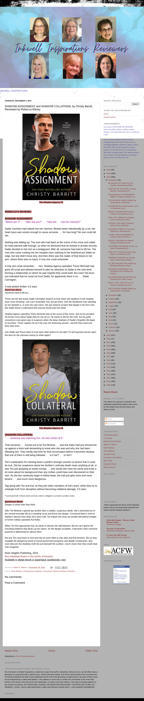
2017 (108, 356)
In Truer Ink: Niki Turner (116, 535)
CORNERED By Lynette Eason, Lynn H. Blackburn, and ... (123, 207)
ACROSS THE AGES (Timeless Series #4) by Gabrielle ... (121, 224)
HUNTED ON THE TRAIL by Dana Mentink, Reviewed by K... (122, 190)
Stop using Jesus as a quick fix (118, 537)
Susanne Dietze (110, 464)
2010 (108, 381)
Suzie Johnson (110, 467)
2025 (108, 173)
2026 (108, 170)
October (112, 299)
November (113, 295)
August (112, 306)
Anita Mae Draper (111, 435)
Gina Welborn (109, 451)
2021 (108, 342)
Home (51, 650)
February (112, 327)
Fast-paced (47, 571)
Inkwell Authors (110, 117)
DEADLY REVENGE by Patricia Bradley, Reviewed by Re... (121, 242)
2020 (108, 346)
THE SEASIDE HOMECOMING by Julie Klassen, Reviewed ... (122, 201)
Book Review (16, 571)
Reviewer (71, 571)
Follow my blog (121, 582)
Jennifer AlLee (109, 454)
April (111, 320)
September (113, 302)
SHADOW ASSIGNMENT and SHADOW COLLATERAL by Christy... (120, 271)
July (110, 309)
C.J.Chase (108, 438)
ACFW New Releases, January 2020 (120, 531)
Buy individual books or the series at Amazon (29, 556)
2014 (108, 367)
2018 (108, 353)
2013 (108, 371)
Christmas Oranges (113, 524)
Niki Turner (108, 461)
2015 (108, 364)
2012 (108, 374)
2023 (108, 335)
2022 (108, 339)
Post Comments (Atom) (25, 656)
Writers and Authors (120, 577)
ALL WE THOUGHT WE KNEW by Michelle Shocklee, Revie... (122, 264)
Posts (108, 419)
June (111, 313)
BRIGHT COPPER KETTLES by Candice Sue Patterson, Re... (121, 213)
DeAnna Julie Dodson (112, 441)
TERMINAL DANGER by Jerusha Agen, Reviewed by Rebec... (121, 259)
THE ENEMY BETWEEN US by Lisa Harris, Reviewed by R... (123, 247)
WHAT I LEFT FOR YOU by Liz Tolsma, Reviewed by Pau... (120, 284)
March (111, 324)
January (112, 331)
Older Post (92, 650)
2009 (108, 385)
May (111, 317)
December (113, 180)
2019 (108, 349)
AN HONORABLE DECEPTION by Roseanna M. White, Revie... (122, 278)
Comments (110, 424)
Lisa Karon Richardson (113, 457)
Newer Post (11, 650)
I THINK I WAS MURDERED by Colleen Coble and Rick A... (121, 236)
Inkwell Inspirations (120, 571)
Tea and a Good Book (115, 529)
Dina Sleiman (109, 448)
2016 (108, 360)
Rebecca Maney (59, 571)
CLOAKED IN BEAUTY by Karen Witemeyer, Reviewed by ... (121, 230)
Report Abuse (110, 392)
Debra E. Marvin (110, 445)
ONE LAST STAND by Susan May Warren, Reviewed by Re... (122, 253)
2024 (108, 177)
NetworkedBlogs (119, 566)
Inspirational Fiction (120, 575)
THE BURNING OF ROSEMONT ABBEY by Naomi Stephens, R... (122, 196)
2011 (108, 378)
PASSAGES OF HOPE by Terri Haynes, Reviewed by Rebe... (121, 184)
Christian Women (119, 578)
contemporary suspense (32, 571)
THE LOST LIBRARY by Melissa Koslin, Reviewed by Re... (121, 219)
